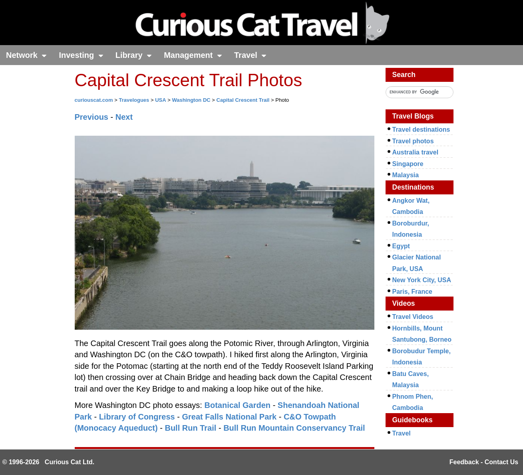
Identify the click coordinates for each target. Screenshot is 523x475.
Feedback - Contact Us (483, 462)
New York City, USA (421, 280)
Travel (250, 55)
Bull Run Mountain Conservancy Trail (294, 428)
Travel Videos (413, 316)
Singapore (408, 163)
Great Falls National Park (229, 416)
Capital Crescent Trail (243, 100)
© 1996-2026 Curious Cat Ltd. (48, 462)
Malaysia (405, 175)
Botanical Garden (237, 405)
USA (160, 100)
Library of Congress (137, 416)
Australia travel (415, 152)
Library (133, 55)
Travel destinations (421, 129)
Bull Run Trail (190, 428)
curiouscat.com (94, 100)
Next (124, 117)
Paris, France (412, 291)
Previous (91, 117)
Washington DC (191, 100)
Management (193, 55)
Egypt (401, 246)
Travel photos (413, 141)
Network (26, 55)
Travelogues (134, 100)
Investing (81, 55)
